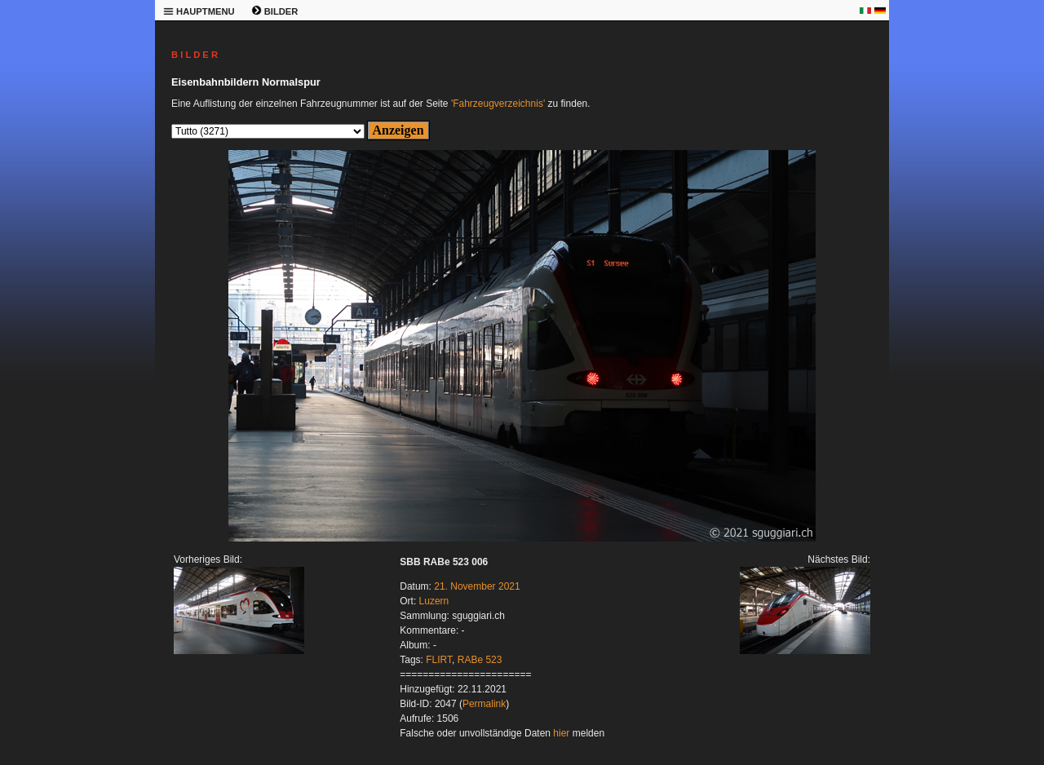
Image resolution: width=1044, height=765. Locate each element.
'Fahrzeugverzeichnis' (498, 103)
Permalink (484, 704)
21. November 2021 (477, 586)
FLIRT (439, 660)
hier (561, 733)
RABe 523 (480, 660)
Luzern (434, 601)
